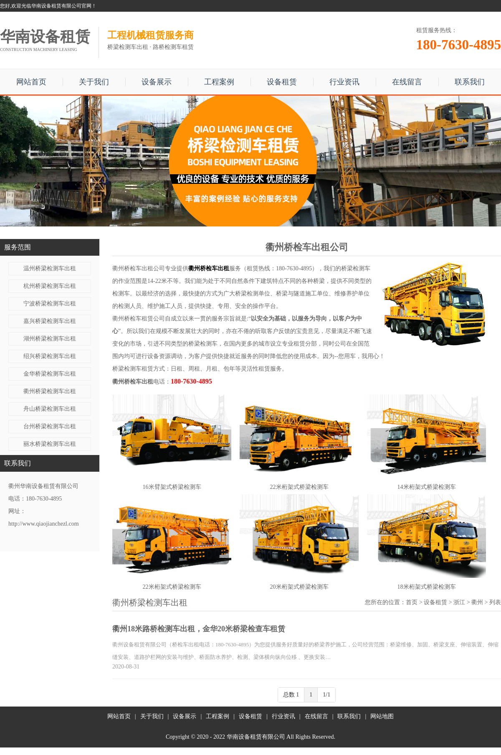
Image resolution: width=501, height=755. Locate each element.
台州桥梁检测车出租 (49, 426)
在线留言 (407, 82)
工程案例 (219, 82)
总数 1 (291, 694)
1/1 (326, 694)
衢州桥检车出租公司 (138, 268)
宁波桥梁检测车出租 (49, 303)
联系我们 (470, 82)
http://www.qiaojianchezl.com (43, 524)
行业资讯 (344, 82)
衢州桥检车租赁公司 (138, 318)
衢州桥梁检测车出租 (49, 391)
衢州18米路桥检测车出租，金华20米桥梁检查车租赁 (198, 629)
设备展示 (157, 82)
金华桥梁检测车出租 (49, 374)
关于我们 (94, 82)
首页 (412, 602)
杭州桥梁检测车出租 (49, 286)
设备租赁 (282, 82)
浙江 (459, 602)
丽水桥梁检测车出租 (49, 444)
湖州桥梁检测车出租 (49, 339)
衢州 (477, 602)
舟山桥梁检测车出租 (49, 409)
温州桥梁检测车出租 (49, 268)
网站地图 (382, 716)
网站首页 (31, 82)
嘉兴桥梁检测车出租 (49, 321)
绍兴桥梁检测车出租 (49, 356)
